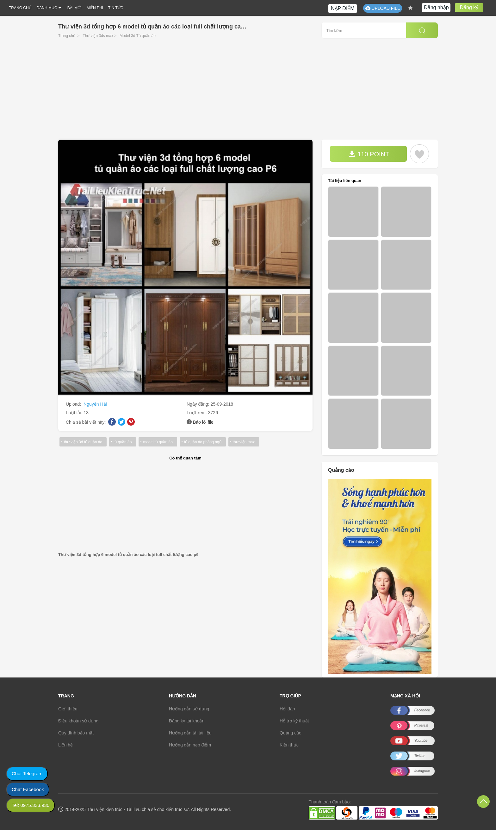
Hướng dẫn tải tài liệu (190, 732)
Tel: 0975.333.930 (30, 805)
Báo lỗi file (203, 422)
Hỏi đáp (287, 708)
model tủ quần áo (157, 442)
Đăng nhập (436, 7)
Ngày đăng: (199, 404)
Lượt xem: (197, 412)
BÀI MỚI (74, 8)
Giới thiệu (68, 708)
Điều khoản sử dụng (78, 720)
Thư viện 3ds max (98, 36)
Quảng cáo (290, 732)
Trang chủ (66, 36)
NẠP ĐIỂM (343, 8)
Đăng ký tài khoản (186, 720)
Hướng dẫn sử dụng (189, 708)
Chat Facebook (28, 789)
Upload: (74, 404)
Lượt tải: (75, 412)
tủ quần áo (123, 442)
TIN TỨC (115, 8)
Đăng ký (469, 7)
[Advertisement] (248, 92)
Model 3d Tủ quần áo (138, 36)
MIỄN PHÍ (95, 8)
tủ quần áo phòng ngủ (202, 442)
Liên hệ (65, 744)
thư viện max (244, 442)
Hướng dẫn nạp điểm (190, 744)
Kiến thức (289, 744)
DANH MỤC (47, 8)
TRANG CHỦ (20, 8)
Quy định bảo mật (76, 732)
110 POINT (368, 154)
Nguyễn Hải (95, 404)
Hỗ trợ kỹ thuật (294, 720)
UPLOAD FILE (382, 8)
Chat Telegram (27, 773)
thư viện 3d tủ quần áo (83, 442)
